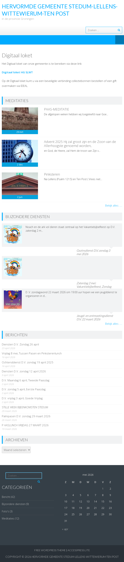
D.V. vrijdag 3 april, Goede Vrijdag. (22, 398)
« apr (65, 529)
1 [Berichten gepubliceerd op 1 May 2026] (103, 488)
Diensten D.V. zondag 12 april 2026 (24, 371)
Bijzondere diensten (13, 504)
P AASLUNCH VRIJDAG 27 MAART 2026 (25, 425)
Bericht (6, 497)
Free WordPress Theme (50, 550)
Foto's (5, 511)
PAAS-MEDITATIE (56, 109)
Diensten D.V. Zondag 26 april (20, 344)
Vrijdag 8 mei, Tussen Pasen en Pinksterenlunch (32, 353)
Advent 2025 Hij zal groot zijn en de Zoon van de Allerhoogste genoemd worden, (80, 143)
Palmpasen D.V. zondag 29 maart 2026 (26, 416)
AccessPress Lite (79, 550)
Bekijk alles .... (113, 205)
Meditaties (8, 518)
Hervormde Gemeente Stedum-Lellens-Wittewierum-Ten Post (75, 556)
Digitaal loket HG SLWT (17, 72)
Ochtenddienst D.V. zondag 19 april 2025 (27, 362)
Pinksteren (52, 174)
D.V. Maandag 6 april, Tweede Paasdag (25, 380)
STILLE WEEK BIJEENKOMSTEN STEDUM (25, 407)
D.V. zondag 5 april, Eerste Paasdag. (24, 389)
